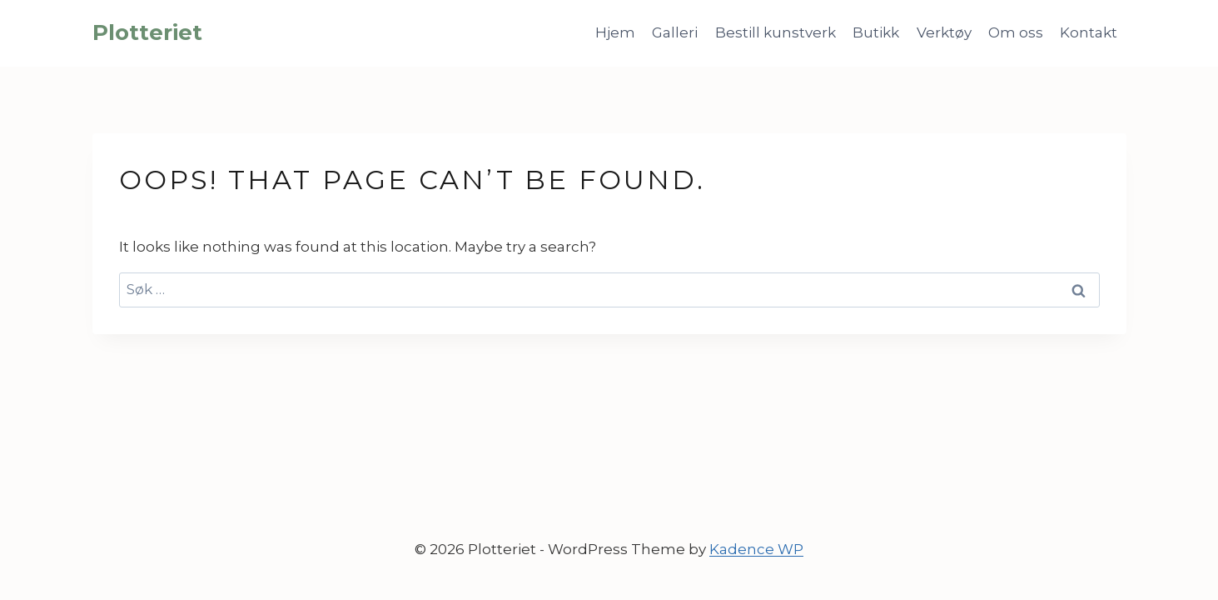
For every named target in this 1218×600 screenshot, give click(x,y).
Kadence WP (756, 549)
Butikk (876, 32)
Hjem (615, 32)
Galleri (675, 32)
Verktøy (944, 32)
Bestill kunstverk (775, 32)
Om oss (1015, 32)
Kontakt (1088, 32)
